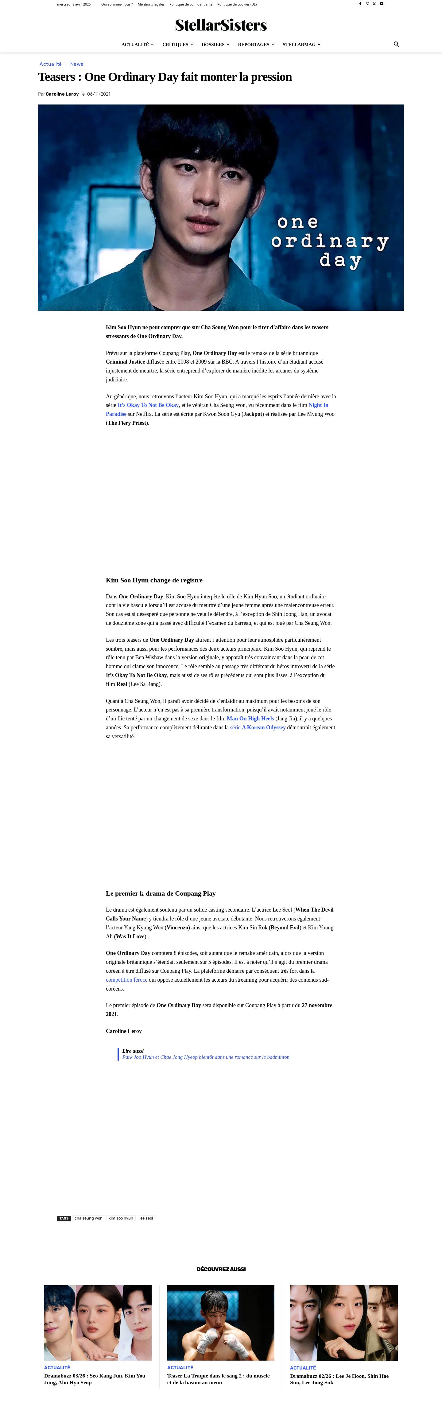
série (258, 727)
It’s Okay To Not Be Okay (148, 405)
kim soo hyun (121, 1218)
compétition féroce (126, 980)
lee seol (146, 1218)
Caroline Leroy (62, 94)
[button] (396, 44)
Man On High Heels (250, 718)
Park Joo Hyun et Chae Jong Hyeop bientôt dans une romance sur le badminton (206, 1057)
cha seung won (89, 1218)
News (76, 64)
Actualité (51, 64)
